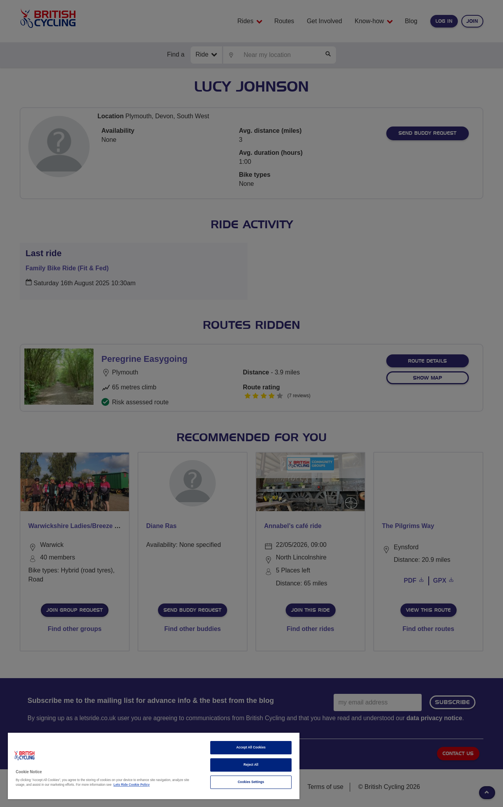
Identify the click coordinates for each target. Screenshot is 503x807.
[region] (153, 766)
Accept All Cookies (251, 747)
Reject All (251, 765)
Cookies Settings (251, 782)
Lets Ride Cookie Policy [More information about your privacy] (132, 785)
